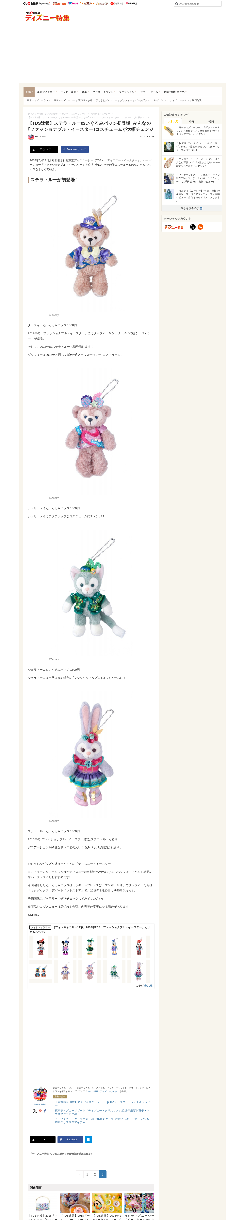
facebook (45, 1111)
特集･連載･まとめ (174, 92)
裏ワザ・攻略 (85, 100)
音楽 (84, 92)
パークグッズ (142, 100)
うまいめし (87, 4)
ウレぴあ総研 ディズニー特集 (59, 4)
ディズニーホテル (179, 100)
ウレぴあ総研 (30, 4)
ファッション (126, 92)
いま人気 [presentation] (173, 121)
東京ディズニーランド (39, 100)
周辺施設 (197, 100)
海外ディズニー (46, 92)
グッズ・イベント (103, 92)
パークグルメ (160, 100)
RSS (200, 227)
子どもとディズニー (106, 100)
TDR (28, 92)
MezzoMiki (40, 136)
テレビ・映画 (68, 92)
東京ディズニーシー (64, 100)
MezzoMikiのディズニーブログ (102, 1091)
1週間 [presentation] (211, 121)
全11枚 (148, 985)
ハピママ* (44, 4)
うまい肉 (116, 4)
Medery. (131, 4)
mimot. (73, 4)
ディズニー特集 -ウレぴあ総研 (47, 16)
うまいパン (101, 4)
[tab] (173, 121)
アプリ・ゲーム (149, 92)
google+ (40, 1111)
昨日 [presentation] (191, 121)
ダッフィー (126, 100)
